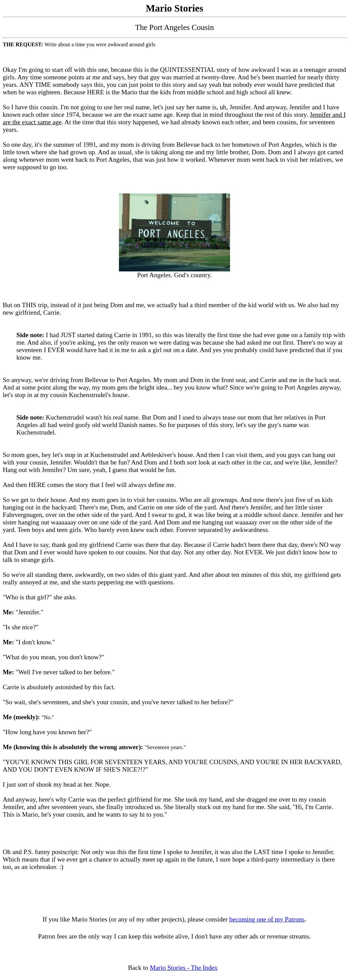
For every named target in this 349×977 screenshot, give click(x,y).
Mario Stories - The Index (183, 967)
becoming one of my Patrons (267, 919)
